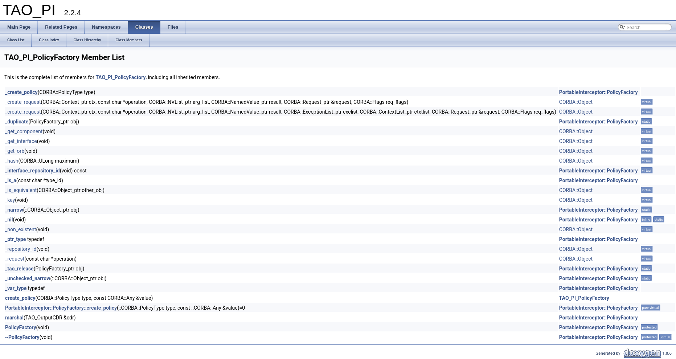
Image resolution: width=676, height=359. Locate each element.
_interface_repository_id (32, 171)
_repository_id (20, 249)
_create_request (23, 102)
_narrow (14, 210)
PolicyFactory (20, 327)
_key (10, 200)
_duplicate (16, 122)
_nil (9, 220)
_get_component (23, 131)
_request (14, 259)
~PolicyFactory (22, 337)
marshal (14, 318)
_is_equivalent (21, 190)
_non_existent (20, 229)
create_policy (20, 298)
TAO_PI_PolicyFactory (120, 77)
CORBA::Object (576, 102)
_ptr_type (15, 239)
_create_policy (21, 92)
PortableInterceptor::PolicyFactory (598, 92)
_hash (12, 161)
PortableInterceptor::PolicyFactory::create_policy (61, 308)
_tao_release (19, 269)
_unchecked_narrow (27, 278)
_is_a (10, 180)
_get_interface (21, 141)
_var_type (15, 288)
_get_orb (14, 151)
